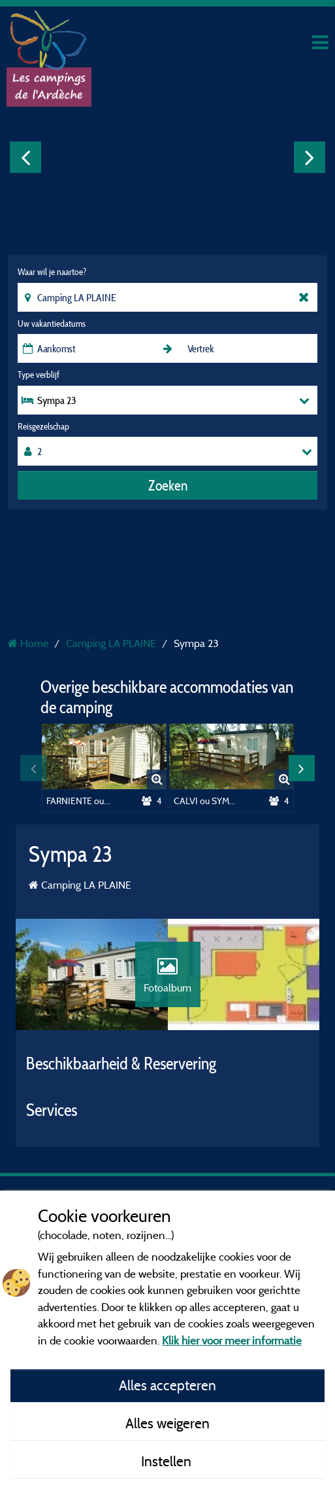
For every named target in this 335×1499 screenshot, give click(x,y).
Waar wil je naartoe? (52, 272)
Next (309, 157)
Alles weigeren (167, 1423)
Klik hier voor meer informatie (232, 1340)
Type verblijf (38, 374)
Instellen (168, 1461)
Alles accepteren (167, 1385)
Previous (25, 157)
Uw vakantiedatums (52, 323)
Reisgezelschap (43, 426)
